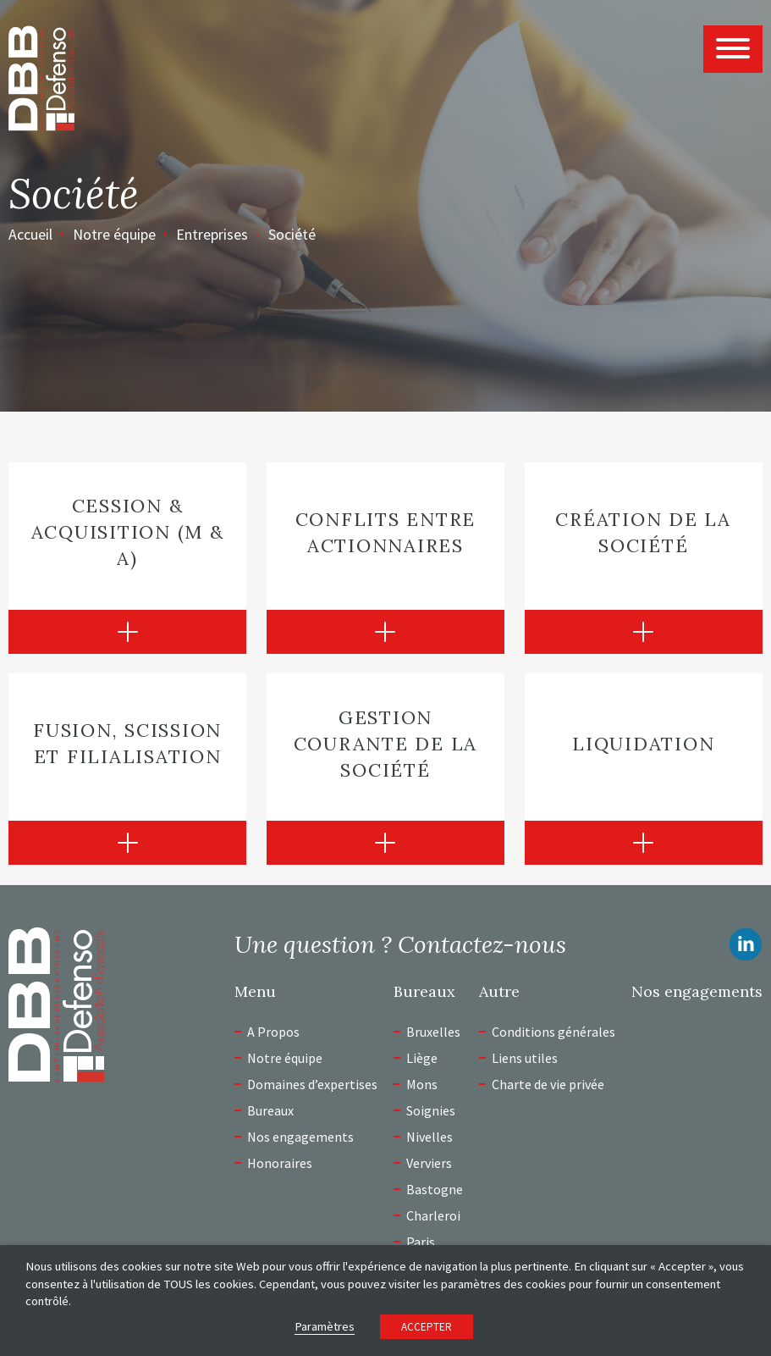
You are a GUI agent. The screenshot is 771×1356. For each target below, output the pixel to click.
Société (292, 234)
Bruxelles (433, 1031)
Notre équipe (114, 234)
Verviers (429, 1162)
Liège (422, 1057)
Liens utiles (525, 1057)
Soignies (430, 1110)
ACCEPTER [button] (426, 1327)
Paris (420, 1241)
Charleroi (433, 1215)
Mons (422, 1084)
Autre (499, 991)
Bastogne (434, 1189)
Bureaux (270, 1110)
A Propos (273, 1031)
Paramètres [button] (325, 1326)
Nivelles (429, 1136)
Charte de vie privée (548, 1084)
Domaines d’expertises (312, 1084)
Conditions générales (553, 1031)
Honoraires (279, 1162)
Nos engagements (300, 1136)
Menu (255, 991)
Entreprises (212, 234)
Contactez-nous (482, 944)
